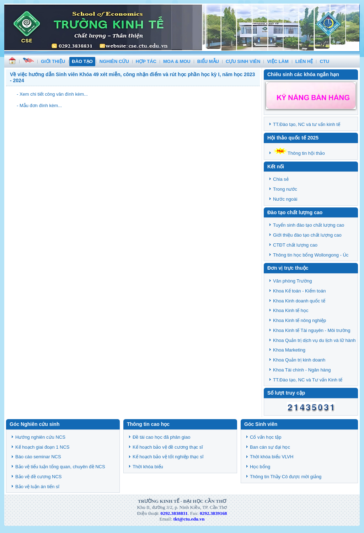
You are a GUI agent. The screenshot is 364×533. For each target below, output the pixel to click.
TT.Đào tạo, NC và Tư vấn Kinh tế (307, 379)
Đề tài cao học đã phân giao (161, 437)
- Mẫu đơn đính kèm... (39, 105)
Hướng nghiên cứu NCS (40, 437)
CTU (324, 61)
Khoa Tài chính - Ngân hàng (302, 370)
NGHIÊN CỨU (114, 61)
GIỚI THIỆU (53, 61)
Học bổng (260, 466)
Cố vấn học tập (266, 437)
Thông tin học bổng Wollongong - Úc (310, 255)
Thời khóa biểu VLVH (271, 456)
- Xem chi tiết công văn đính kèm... (52, 94)
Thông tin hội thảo (299, 153)
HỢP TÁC (146, 61)
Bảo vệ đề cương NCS (38, 476)
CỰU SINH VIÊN (243, 61)
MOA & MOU (177, 61)
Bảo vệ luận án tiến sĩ (37, 486)
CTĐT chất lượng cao (295, 245)
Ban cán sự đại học (270, 447)
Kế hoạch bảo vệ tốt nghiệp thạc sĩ (168, 456)
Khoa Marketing (289, 350)
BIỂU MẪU (208, 61)
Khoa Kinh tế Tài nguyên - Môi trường (311, 330)
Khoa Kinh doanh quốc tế (299, 301)
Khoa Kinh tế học (291, 310)
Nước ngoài (285, 199)
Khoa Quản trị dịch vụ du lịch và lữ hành (314, 340)
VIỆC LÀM (277, 61)
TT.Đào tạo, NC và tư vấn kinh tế (306, 124)
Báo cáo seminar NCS (38, 456)
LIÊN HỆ (304, 61)
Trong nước (285, 189)
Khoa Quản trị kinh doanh (299, 360)
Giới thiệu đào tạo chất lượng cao (307, 235)
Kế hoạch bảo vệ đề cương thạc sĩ (168, 447)
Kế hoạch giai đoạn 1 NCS (42, 447)
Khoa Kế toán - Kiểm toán (299, 291)
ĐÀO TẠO (82, 61)
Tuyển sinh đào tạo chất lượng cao (308, 225)
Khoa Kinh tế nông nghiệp (299, 320)
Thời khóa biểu (148, 466)
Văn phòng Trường (292, 281)
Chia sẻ (281, 179)
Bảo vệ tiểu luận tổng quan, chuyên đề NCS (60, 466)
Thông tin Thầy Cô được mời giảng (285, 476)
